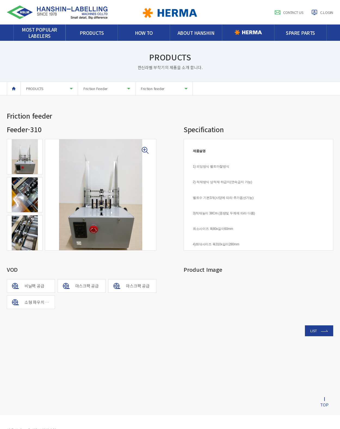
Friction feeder (164, 88)
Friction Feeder (107, 88)
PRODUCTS (49, 88)
